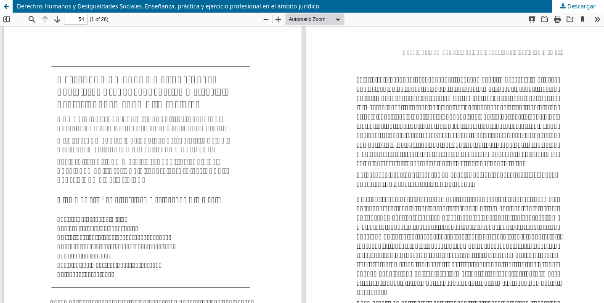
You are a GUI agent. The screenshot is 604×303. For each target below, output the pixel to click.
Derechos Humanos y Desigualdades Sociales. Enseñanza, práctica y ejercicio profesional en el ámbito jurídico (168, 6)
